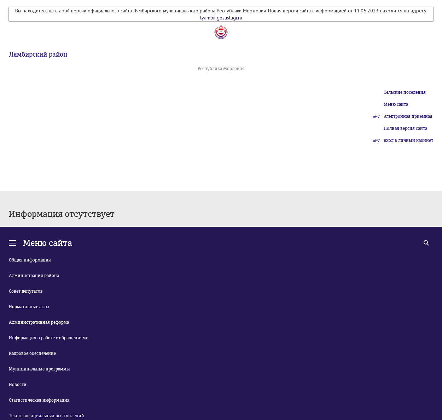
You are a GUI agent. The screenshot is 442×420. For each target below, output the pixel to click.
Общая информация (30, 260)
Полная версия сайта (405, 128)
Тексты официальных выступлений (46, 415)
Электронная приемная (408, 116)
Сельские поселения (405, 92)
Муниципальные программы (39, 369)
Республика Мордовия (221, 68)
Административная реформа (39, 322)
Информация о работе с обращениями (49, 337)
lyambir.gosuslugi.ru (221, 18)
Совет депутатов (26, 291)
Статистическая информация (39, 400)
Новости (18, 384)
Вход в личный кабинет (408, 140)
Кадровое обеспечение (32, 353)
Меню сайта (396, 104)
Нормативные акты (29, 306)
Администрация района (34, 275)
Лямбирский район (38, 54)
